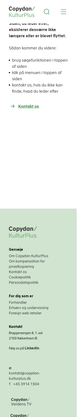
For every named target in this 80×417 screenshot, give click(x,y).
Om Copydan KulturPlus (28, 256)
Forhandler (18, 302)
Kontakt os (28, 106)
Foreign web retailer (25, 313)
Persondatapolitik (23, 282)
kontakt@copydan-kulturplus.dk (24, 375)
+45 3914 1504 (26, 384)
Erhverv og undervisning (28, 308)
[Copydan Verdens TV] (32, 406)
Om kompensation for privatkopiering (27, 263)
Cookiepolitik (20, 277)
